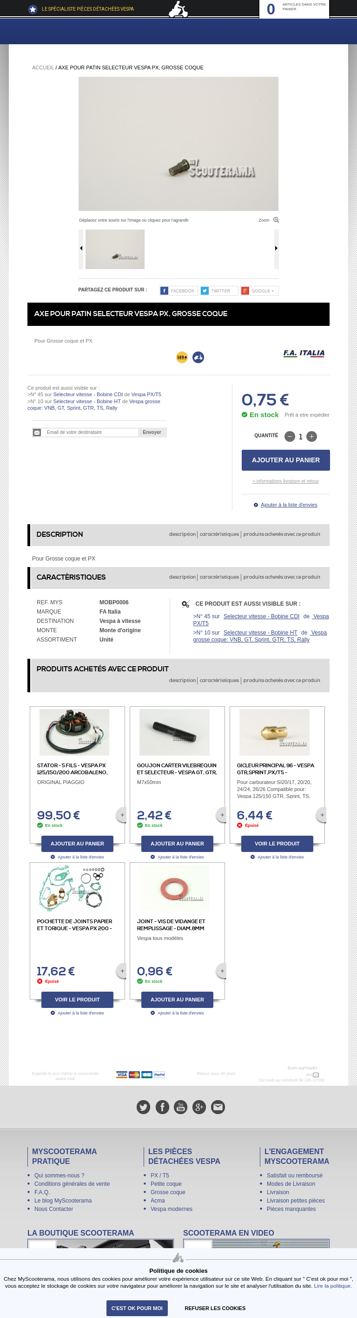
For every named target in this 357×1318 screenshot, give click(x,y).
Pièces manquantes (291, 1209)
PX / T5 (160, 1175)
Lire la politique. (333, 1286)
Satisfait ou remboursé (295, 1175)
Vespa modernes (171, 1209)
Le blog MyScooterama (63, 1200)
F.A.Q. (42, 1192)
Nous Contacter (53, 1209)
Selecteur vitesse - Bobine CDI (88, 394)
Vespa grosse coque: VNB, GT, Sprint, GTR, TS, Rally (260, 636)
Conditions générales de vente (72, 1184)
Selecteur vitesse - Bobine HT (86, 401)
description (182, 534)
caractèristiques (219, 534)
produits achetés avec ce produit (282, 534)
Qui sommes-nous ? (59, 1175)
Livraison (278, 1192)
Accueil (43, 67)
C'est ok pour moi (137, 1308)
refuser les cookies (215, 1308)
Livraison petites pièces (296, 1200)
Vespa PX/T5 (145, 394)
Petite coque (166, 1184)
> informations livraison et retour (285, 481)
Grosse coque (168, 1192)
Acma (158, 1200)
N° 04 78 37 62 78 (285, 1074)
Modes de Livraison (291, 1184)
